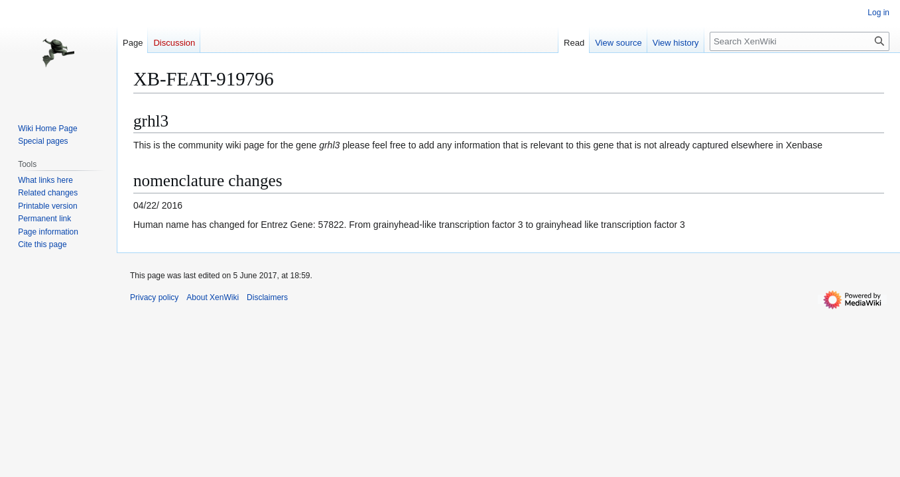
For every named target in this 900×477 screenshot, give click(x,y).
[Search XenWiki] (799, 41)
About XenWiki (212, 297)
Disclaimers (267, 297)
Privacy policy (154, 297)
